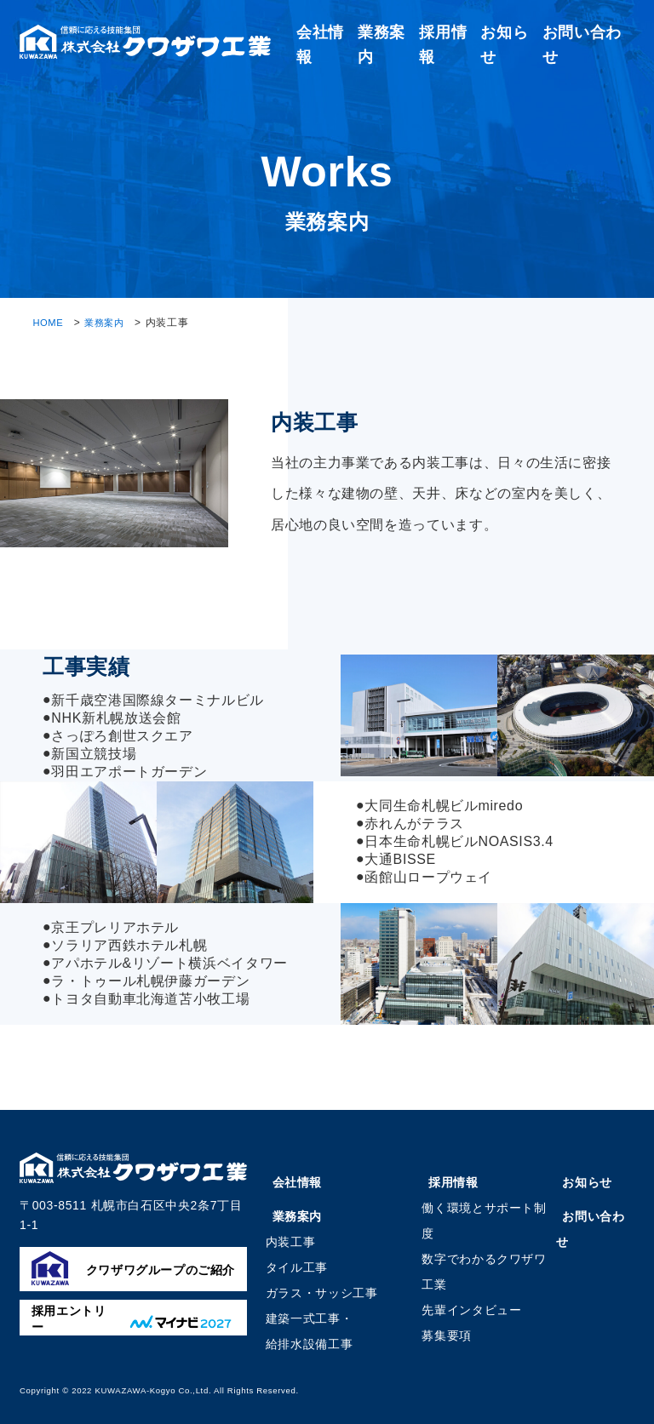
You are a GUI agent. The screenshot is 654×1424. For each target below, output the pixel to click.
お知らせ (586, 1182)
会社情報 (294, 1182)
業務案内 (108, 323)
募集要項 (448, 1335)
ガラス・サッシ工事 (322, 1293)
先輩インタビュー (473, 1310)
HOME (49, 323)
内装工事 (291, 1242)
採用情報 (451, 1182)
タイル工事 (297, 1267)
